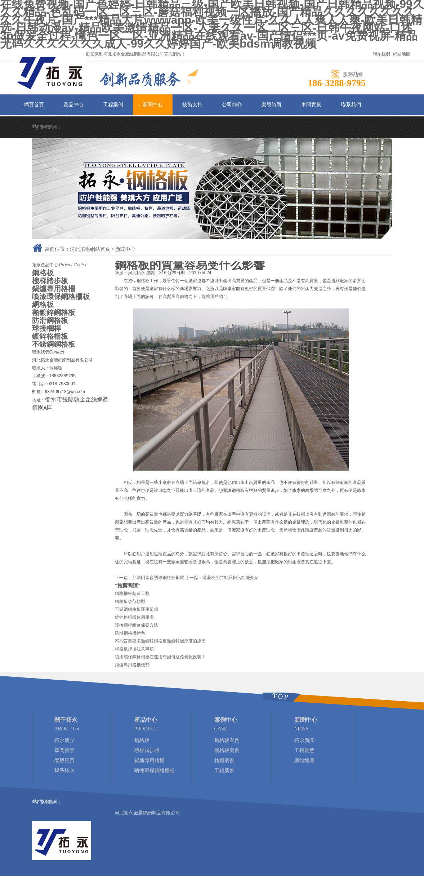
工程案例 (113, 104)
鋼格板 (43, 273)
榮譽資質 (272, 104)
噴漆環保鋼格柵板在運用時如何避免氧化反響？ (160, 656)
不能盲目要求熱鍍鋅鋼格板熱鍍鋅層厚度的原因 (160, 641)
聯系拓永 (64, 770)
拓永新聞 (304, 740)
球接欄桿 (46, 328)
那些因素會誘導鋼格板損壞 (158, 577)
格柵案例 (224, 760)
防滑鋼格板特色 (130, 633)
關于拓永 (65, 720)
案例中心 (225, 720)
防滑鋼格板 (50, 320)
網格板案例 (227, 750)
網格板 (43, 304)
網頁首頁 (34, 104)
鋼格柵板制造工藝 (132, 593)
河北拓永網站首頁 (90, 249)
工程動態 (304, 750)
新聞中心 (153, 104)
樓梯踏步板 (50, 281)
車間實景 (311, 104)
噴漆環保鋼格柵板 (61, 297)
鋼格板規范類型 (130, 601)
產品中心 (73, 104)
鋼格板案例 (227, 740)
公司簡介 (232, 104)
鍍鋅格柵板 (50, 336)
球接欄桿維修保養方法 (136, 625)
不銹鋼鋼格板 (53, 344)
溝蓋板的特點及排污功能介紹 (230, 577)
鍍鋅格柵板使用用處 (134, 617)
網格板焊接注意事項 (134, 649)
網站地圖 (401, 54)
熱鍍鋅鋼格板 (53, 312)
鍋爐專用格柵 (53, 289)
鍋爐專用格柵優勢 (132, 664)
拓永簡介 (64, 740)
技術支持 (192, 104)
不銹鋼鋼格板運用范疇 (136, 609)
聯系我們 (381, 54)
